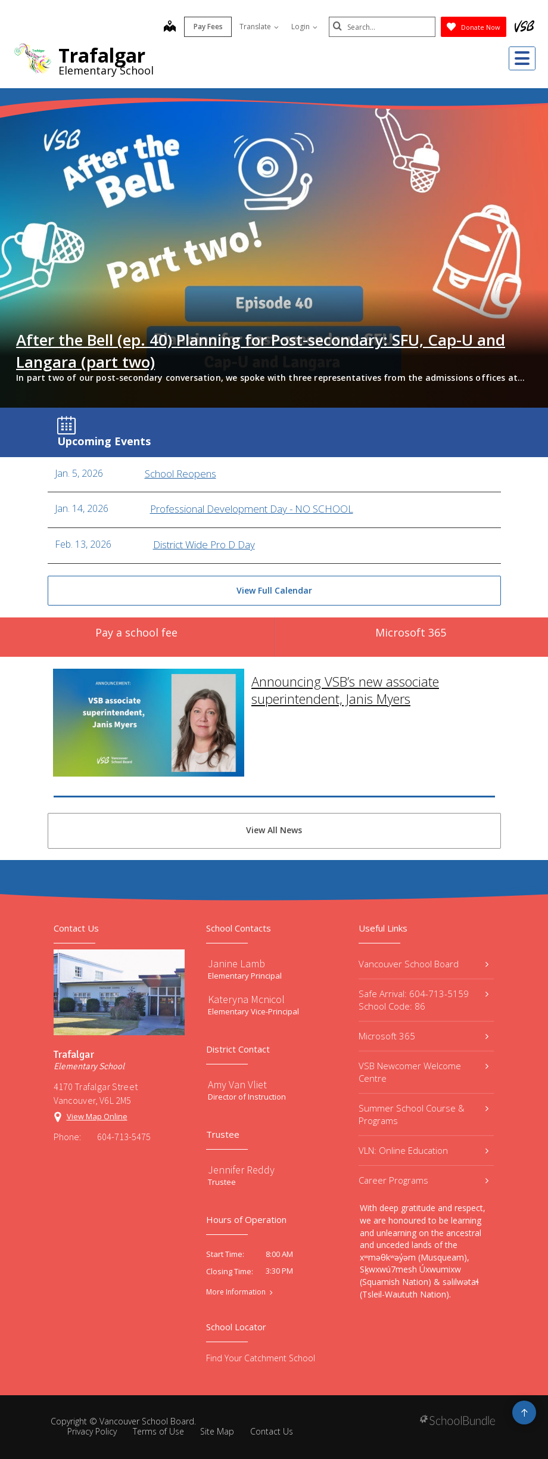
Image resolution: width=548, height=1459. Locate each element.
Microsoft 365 (423, 1036)
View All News (274, 830)
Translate (258, 26)
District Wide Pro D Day (204, 544)
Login (304, 26)
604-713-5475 (124, 1137)
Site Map (217, 1431)
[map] (169, 27)
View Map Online (97, 1116)
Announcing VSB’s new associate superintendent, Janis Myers (345, 673)
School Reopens (180, 473)
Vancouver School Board (423, 964)
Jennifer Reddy (241, 1169)
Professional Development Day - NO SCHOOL (251, 509)
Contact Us (271, 1431)
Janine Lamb (236, 963)
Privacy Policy (92, 1431)
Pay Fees (207, 26)
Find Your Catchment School (260, 1358)
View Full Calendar (274, 590)
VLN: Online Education (423, 1150)
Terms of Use (158, 1431)
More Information (236, 1292)
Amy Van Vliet (237, 1084)
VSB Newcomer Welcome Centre (423, 1072)
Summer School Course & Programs (423, 1114)
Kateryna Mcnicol (246, 999)
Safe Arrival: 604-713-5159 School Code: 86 (423, 1000)
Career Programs (423, 1180)
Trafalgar (101, 55)
